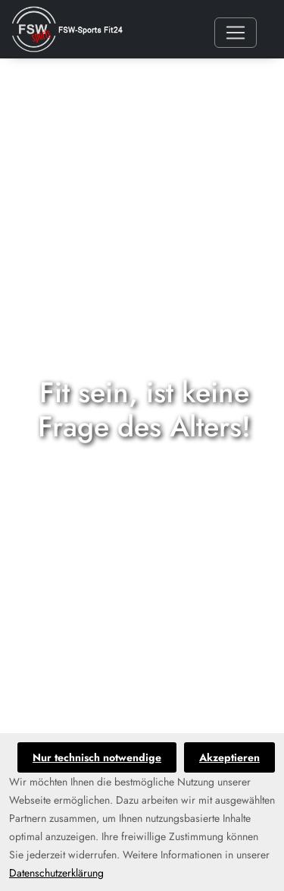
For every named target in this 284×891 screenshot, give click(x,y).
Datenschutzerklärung (56, 872)
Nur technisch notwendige (97, 757)
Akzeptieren (229, 757)
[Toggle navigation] (235, 32)
